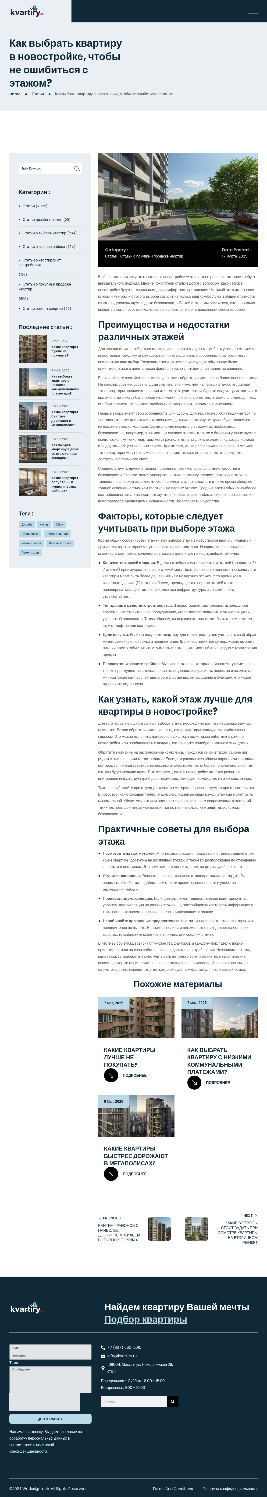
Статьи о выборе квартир (44, 233)
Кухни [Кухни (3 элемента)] (44, 524)
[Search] (172, 1401)
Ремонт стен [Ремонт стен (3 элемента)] (30, 552)
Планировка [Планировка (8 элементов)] (30, 534)
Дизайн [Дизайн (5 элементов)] (26, 524)
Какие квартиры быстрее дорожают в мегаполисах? (136, 1156)
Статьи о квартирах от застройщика (40, 263)
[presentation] (44, 1402)
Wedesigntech (35, 1488)
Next (248, 1215)
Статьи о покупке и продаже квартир (151, 256)
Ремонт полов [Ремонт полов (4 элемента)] (31, 543)
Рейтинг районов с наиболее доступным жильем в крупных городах (119, 1233)
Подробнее (125, 1075)
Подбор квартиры (145, 1319)
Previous (112, 1218)
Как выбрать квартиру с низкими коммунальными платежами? (219, 1061)
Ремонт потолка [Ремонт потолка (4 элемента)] (60, 543)
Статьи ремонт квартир (43, 308)
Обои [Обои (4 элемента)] (59, 524)
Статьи (38, 94)
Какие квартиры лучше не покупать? (130, 1057)
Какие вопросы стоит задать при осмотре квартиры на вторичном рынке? (238, 1232)
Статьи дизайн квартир (42, 219)
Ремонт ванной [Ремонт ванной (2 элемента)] (57, 534)
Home (15, 94)
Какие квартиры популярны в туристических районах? (64, 484)
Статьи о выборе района (44, 246)
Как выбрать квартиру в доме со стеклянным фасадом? (65, 451)
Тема (13, 1362)
